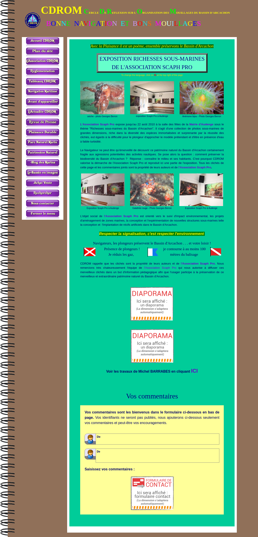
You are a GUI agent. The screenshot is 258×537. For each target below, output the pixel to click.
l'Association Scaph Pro (194, 167)
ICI (194, 371)
